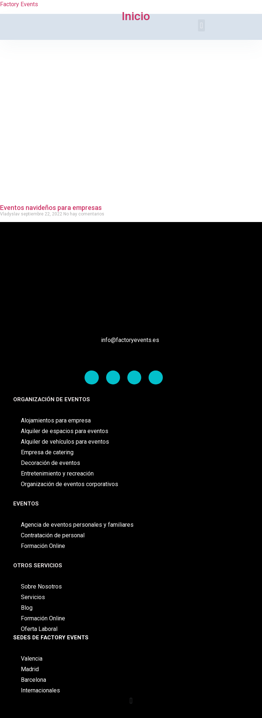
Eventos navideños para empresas (51, 207)
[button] (130, 701)
